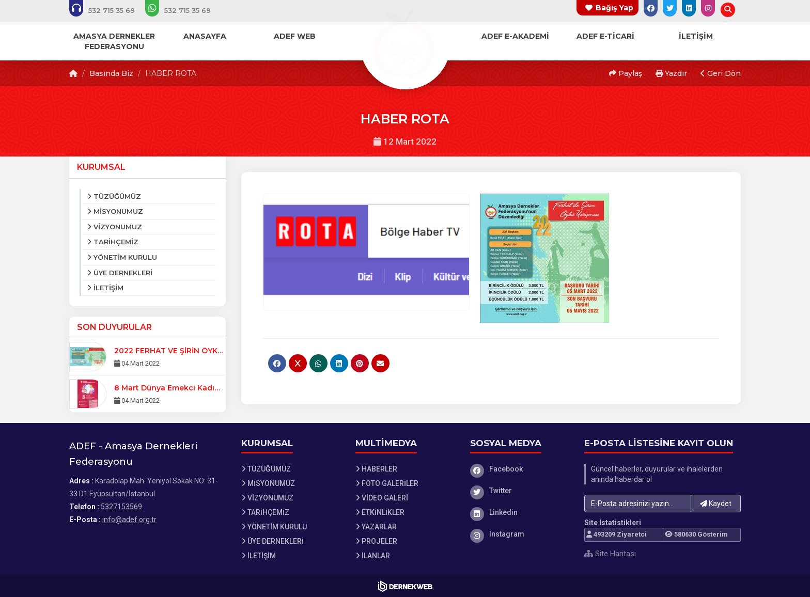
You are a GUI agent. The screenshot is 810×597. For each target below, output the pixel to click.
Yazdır (671, 73)
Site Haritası (610, 553)
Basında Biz (111, 73)
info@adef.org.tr (129, 519)
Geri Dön (720, 73)
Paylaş (625, 73)
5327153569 (121, 506)
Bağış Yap (614, 7)
